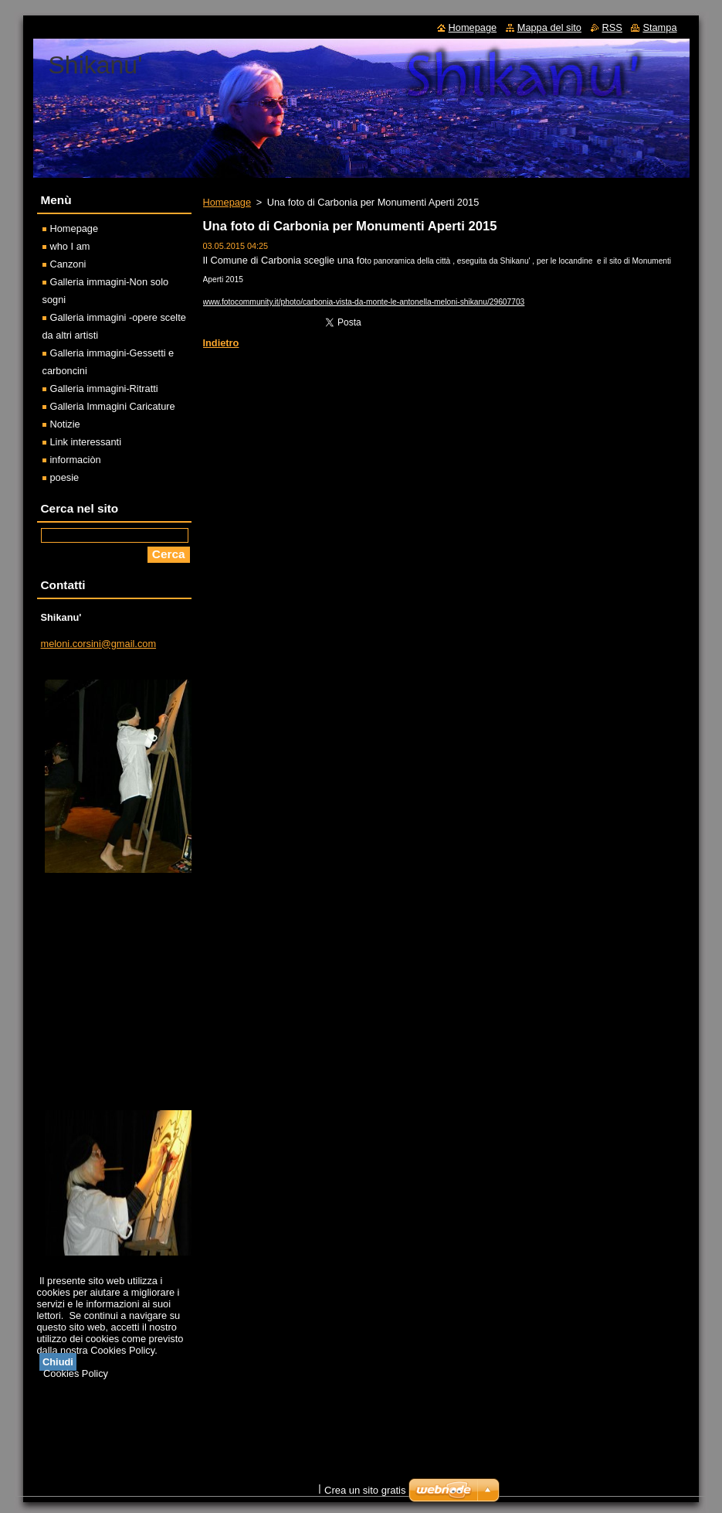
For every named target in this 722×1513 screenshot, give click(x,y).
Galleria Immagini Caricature (112, 406)
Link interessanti (85, 442)
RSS (612, 27)
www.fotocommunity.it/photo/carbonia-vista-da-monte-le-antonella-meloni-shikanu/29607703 (364, 302)
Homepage (227, 202)
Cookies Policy (75, 1373)
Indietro (221, 343)
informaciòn (75, 459)
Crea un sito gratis (365, 1490)
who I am (70, 246)
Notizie (65, 424)
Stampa (659, 27)
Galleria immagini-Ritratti (104, 388)
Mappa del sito (549, 27)
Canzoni (68, 264)
